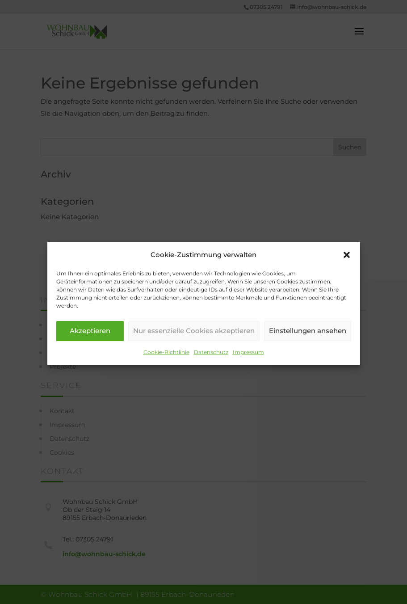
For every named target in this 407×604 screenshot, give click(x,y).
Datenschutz (211, 358)
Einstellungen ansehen (307, 337)
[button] (346, 260)
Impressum (248, 358)
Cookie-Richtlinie (166, 358)
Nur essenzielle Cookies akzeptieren (194, 337)
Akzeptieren (90, 337)
